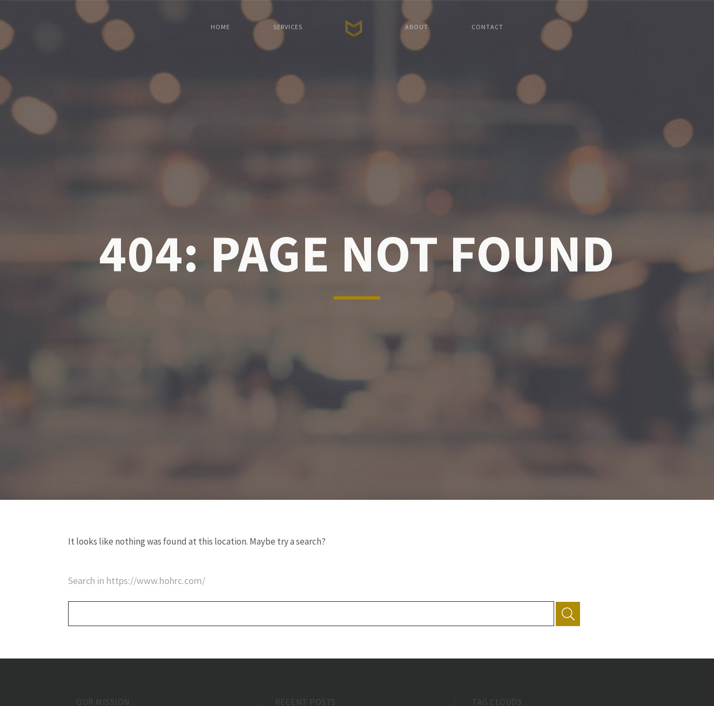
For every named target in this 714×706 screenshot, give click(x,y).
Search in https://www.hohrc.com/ (136, 580)
